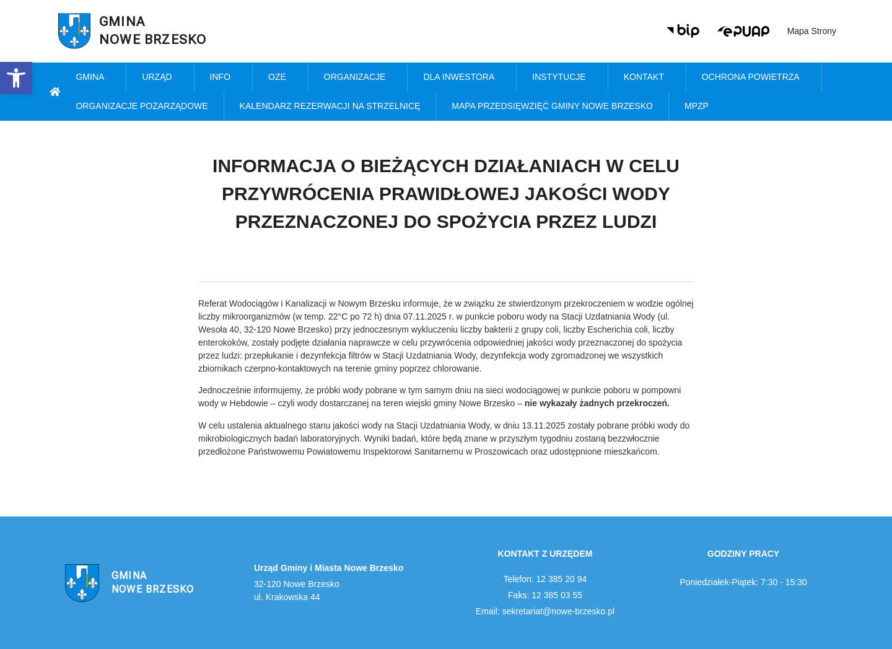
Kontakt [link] (647, 77)
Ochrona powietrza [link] (754, 77)
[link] (16, 78)
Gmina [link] (93, 77)
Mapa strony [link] (811, 31)
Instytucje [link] (562, 77)
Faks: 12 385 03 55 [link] (545, 595)
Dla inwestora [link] (462, 77)
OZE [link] (280, 77)
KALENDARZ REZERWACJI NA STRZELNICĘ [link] (330, 106)
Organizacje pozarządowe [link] (142, 106)
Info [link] (223, 77)
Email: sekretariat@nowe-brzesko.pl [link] (545, 611)
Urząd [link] (160, 77)
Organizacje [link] (358, 77)
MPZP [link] (699, 106)
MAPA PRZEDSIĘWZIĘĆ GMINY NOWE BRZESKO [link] (552, 106)
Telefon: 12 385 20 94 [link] (545, 579)
